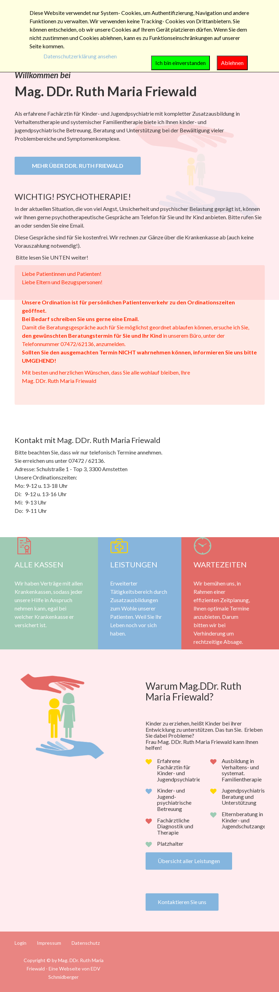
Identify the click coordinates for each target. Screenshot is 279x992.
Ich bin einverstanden (180, 62)
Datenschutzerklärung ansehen (80, 56)
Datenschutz (86, 943)
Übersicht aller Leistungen (189, 861)
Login (20, 943)
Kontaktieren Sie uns (182, 902)
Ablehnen (232, 62)
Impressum (49, 943)
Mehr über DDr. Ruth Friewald (77, 165)
